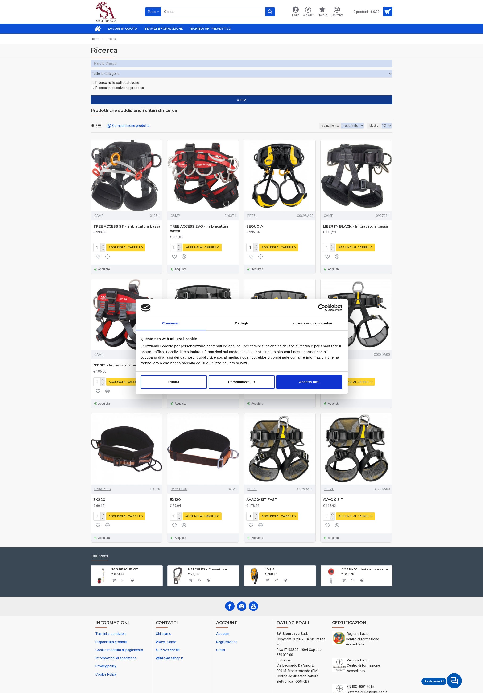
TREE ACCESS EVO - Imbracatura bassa (199, 219)
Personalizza (241, 382)
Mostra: (374, 116)
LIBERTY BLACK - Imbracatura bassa (355, 217)
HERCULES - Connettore (207, 557)
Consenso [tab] (170, 323)
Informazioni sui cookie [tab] (312, 323)
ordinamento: (314, 116)
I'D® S (270, 557)
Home (95, 38)
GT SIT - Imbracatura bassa (117, 355)
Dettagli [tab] (241, 323)
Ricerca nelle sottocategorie (115, 74)
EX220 (99, 488)
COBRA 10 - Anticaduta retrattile (366, 557)
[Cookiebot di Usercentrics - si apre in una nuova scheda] (321, 307)
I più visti (99, 545)
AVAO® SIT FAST (261, 488)
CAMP (99, 207)
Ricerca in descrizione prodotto (117, 79)
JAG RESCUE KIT (124, 557)
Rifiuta (173, 382)
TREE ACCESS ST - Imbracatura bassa (126, 217)
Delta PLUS (102, 478)
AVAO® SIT (333, 488)
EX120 (175, 488)
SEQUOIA (254, 217)
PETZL (252, 207)
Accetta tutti (309, 382)
